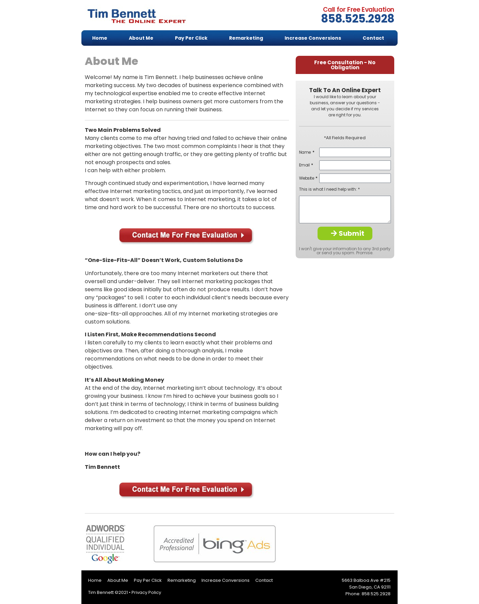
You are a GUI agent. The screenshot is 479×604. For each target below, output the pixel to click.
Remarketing (246, 38)
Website (307, 178)
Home (99, 38)
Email (304, 165)
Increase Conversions (313, 38)
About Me (141, 38)
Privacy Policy (146, 592)
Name (305, 152)
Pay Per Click (191, 38)
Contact (373, 38)
